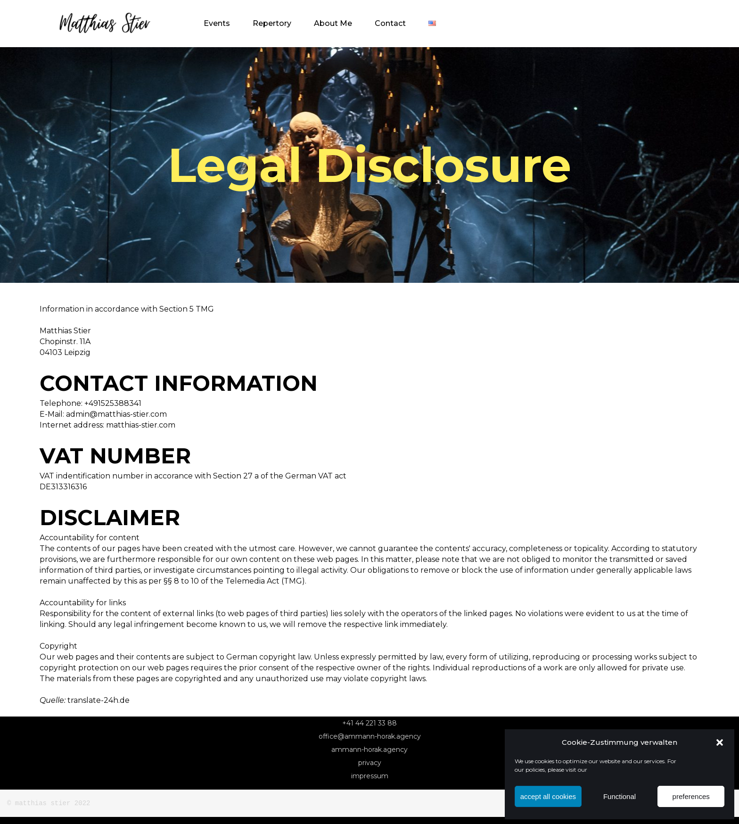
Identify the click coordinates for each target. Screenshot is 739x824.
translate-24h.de (98, 700)
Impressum (369, 776)
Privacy (369, 762)
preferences (691, 796)
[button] (719, 742)
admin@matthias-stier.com (116, 414)
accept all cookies (548, 796)
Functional (619, 796)
